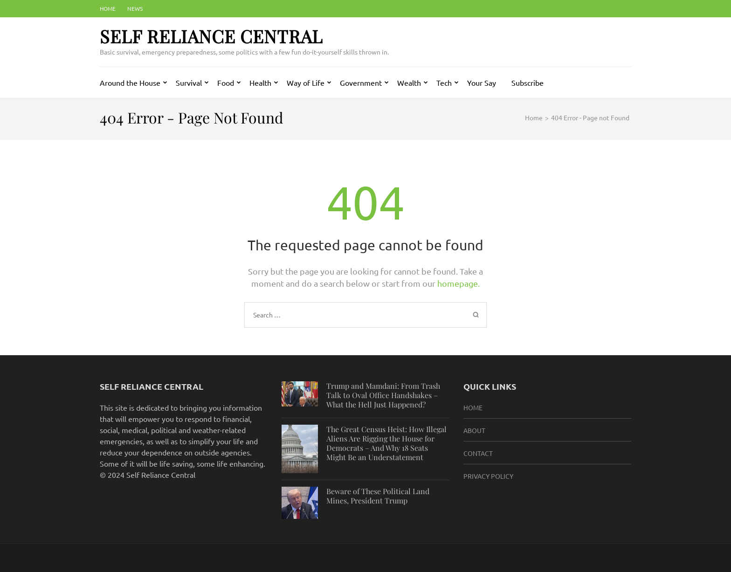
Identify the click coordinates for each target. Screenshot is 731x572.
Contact (478, 453)
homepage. (458, 283)
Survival (189, 82)
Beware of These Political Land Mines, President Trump (377, 495)
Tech (444, 82)
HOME (473, 407)
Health (260, 82)
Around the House (130, 82)
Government (361, 82)
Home (108, 8)
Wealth (409, 82)
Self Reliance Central (211, 36)
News (135, 8)
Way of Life (305, 82)
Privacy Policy (488, 476)
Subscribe (527, 82)
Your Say (481, 82)
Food (225, 82)
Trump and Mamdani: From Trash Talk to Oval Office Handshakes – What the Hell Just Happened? (383, 395)
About (474, 430)
